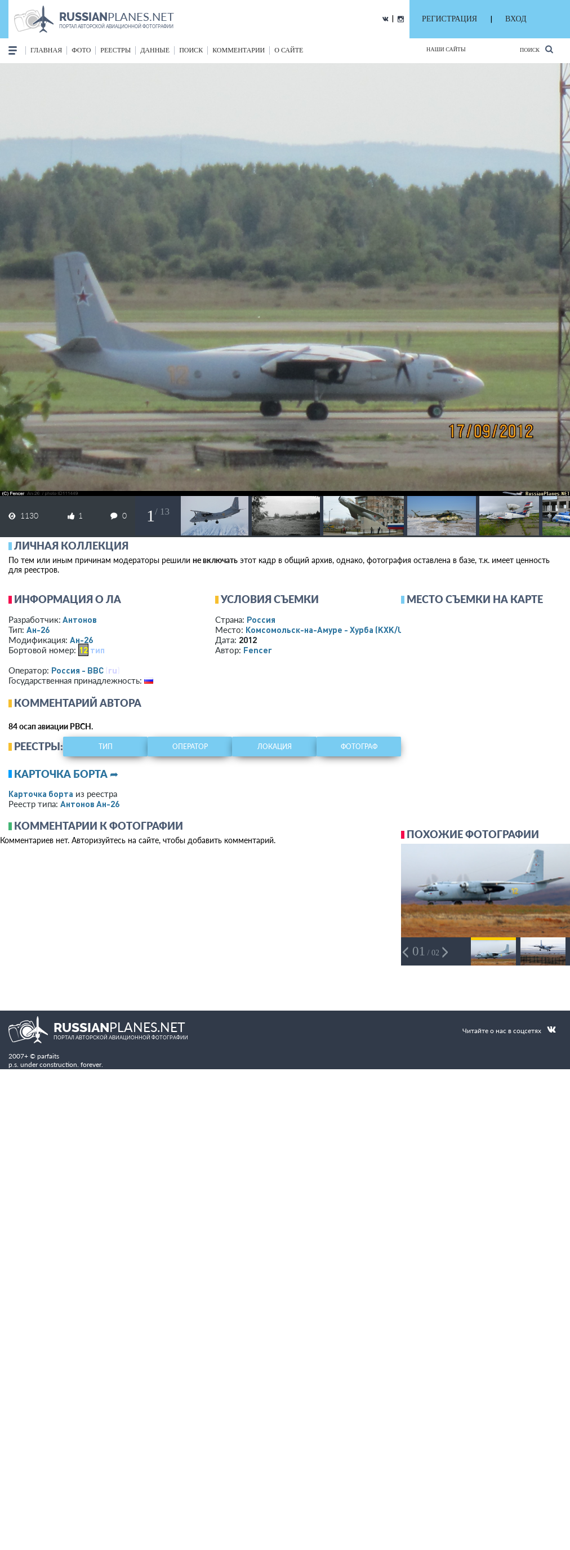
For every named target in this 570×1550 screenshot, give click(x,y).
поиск (191, 50)
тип (97, 650)
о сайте (288, 50)
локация (274, 746)
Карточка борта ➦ (66, 774)
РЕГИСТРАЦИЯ (449, 19)
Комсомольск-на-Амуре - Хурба (334, 630)
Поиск (536, 49)
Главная (46, 50)
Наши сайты (446, 49)
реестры (115, 50)
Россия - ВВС (77, 670)
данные (155, 50)
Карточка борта (40, 794)
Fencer (257, 650)
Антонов (80, 619)
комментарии (238, 50)
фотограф (359, 746)
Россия (261, 619)
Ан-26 (38, 630)
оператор (190, 746)
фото (81, 50)
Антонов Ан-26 (89, 804)
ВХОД (515, 19)
